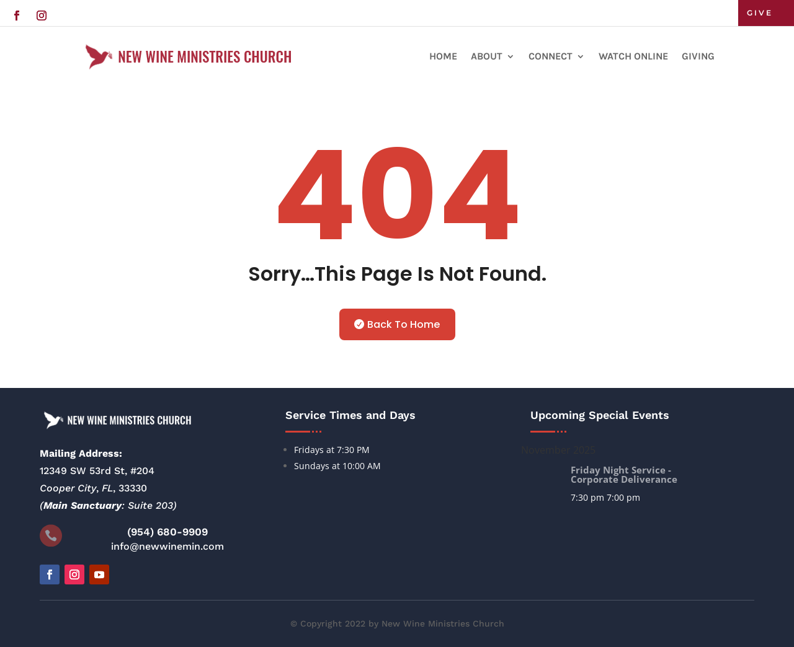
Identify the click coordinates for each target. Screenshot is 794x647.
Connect (551, 56)
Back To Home (403, 324)
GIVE (760, 12)
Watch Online (633, 56)
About (486, 56)
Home (443, 56)
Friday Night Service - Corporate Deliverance (624, 474)
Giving (698, 56)
